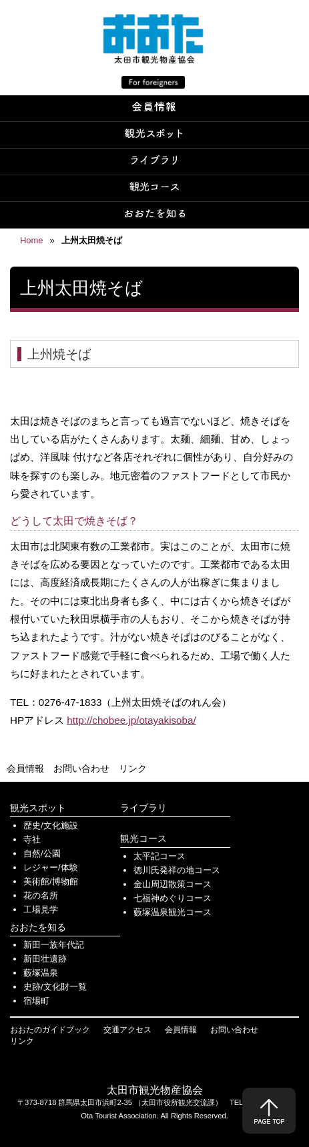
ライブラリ (143, 807)
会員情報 (25, 768)
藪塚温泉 (40, 973)
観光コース (143, 838)
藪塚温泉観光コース (172, 912)
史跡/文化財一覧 (55, 987)
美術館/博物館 (50, 881)
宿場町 (36, 1001)
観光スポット (38, 807)
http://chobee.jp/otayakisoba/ (131, 720)
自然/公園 (42, 853)
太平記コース (159, 856)
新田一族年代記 (53, 945)
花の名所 (40, 895)
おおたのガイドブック (50, 1029)
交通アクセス (127, 1029)
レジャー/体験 (50, 867)
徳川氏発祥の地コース (176, 870)
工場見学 (40, 909)
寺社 (32, 839)
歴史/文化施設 (50, 825)
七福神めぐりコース (172, 898)
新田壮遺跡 (45, 959)
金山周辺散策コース (172, 884)
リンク (133, 768)
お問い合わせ (81, 768)
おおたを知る (38, 927)
